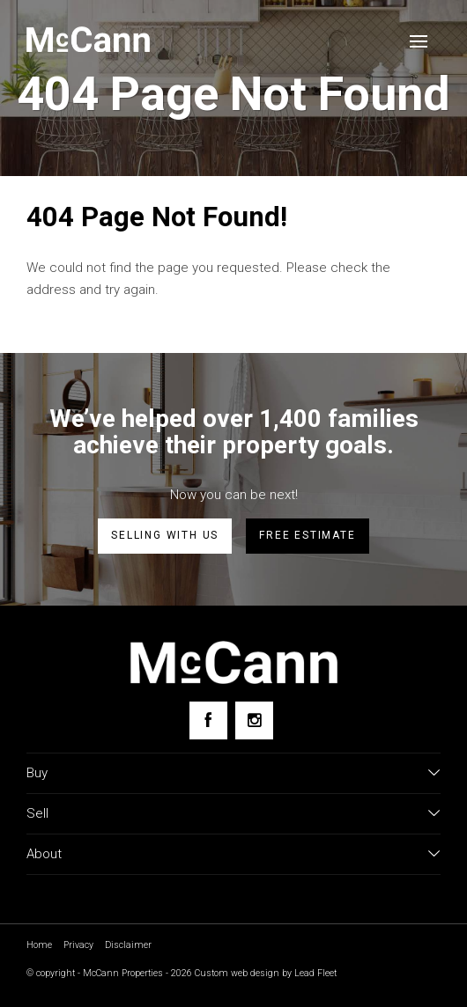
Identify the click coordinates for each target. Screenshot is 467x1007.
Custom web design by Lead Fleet (266, 973)
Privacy (78, 945)
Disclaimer (128, 945)
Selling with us (165, 535)
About (44, 854)
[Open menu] (419, 41)
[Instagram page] (254, 720)
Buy (37, 773)
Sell (37, 813)
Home (39, 945)
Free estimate (307, 535)
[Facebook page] (208, 720)
